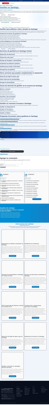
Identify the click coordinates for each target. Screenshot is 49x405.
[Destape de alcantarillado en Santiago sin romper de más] (0, 196)
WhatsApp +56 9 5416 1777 (15, 22)
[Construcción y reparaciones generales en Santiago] (0, 188)
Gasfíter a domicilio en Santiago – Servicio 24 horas (12, 182)
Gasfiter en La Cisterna (32, 196)
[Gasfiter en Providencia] (25, 188)
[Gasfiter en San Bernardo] (25, 181)
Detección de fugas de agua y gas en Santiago (10, 186)
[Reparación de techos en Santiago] (0, 184)
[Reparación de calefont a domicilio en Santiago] (0, 200)
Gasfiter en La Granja (31, 194)
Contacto (34, 392)
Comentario (2, 164)
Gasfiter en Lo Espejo (31, 192)
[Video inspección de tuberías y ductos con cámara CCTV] (0, 191)
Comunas (3, 5)
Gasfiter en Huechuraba (32, 185)
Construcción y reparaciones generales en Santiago (11, 189)
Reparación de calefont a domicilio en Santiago (11, 201)
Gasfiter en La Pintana (31, 183)
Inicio (1, 5)
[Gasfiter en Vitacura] (25, 197)
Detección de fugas (19, 395)
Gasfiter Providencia (27, 391)
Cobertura (34, 391)
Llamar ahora (3, 48)
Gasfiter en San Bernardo (32, 181)
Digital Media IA (46, 403)
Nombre (1, 165)
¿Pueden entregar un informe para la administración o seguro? (9, 121)
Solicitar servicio (43, 391)
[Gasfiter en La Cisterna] (25, 196)
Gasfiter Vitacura (26, 390)
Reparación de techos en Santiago (10, 184)
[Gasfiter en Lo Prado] (25, 190)
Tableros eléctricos (18, 396)
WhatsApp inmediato (29, 137)
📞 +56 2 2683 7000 (5, 3)
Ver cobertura (43, 392)
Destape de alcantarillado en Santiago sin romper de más (12, 197)
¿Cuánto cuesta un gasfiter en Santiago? (6, 128)
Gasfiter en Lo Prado (31, 190)
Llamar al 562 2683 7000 (5, 22)
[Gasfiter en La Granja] (25, 194)
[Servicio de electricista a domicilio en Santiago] (0, 193)
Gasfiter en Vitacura (31, 197)
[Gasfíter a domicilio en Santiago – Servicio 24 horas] (0, 181)
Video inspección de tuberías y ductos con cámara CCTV (12, 191)
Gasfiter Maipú (26, 395)
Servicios (34, 390)
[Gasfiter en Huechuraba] (25, 185)
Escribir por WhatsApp (11, 48)
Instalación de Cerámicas (7, 198)
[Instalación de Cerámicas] (0, 198)
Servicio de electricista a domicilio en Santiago (10, 194)
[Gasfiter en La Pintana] (25, 183)
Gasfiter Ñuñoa (26, 392)
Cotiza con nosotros (12, 151)
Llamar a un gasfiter (19, 137)
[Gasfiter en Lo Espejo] (25, 192)
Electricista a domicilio (19, 392)
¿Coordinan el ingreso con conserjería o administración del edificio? (9, 119)
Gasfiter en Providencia (32, 188)
